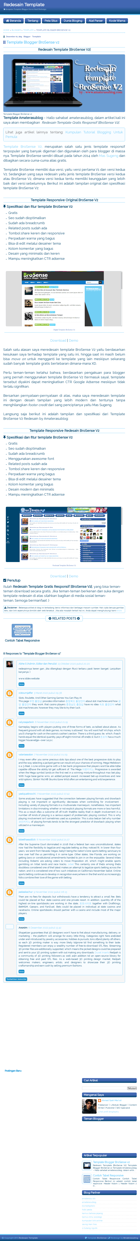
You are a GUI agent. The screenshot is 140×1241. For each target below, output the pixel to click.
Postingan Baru (13, 1070)
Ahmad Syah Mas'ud (111, 1100)
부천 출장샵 (36, 701)
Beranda (13, 20)
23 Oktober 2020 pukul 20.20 (74, 663)
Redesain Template (24, 4)
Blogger (27, 37)
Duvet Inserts (102, 952)
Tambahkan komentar (16, 979)
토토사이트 (86, 903)
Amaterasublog (130, 1238)
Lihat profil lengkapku (108, 1112)
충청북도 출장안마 (75, 701)
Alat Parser (96, 20)
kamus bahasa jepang (92, 1213)
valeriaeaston (26, 754)
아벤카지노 (88, 769)
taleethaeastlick (27, 839)
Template (36, 37)
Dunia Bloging (73, 20)
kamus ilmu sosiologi (92, 1217)
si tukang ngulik (89, 1228)
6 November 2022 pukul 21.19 (51, 722)
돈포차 (103, 737)
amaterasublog (89, 1202)
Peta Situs (51, 20)
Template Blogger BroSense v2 (111, 1162)
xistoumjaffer (26, 693)
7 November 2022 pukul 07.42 (53, 793)
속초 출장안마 (106, 704)
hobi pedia (87, 1210)
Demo (73, 340)
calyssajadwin (26, 722)
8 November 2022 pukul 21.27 (53, 839)
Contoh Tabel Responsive (22, 640)
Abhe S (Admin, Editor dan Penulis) (38, 663)
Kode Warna (117, 20)
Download (58, 340)
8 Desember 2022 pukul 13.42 (44, 927)
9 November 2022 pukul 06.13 (50, 892)
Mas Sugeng (108, 156)
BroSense (102, 1238)
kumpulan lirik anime (92, 1220)
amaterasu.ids (88, 1198)
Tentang (33, 20)
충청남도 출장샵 (75, 704)
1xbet (71, 864)
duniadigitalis (88, 1206)
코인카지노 (24, 821)
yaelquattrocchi (27, 793)
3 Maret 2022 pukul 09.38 (48, 693)
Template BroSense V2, (22, 146)
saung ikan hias (89, 1224)
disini (119, 610)
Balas (21, 684)
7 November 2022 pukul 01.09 (50, 754)
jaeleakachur (26, 892)
